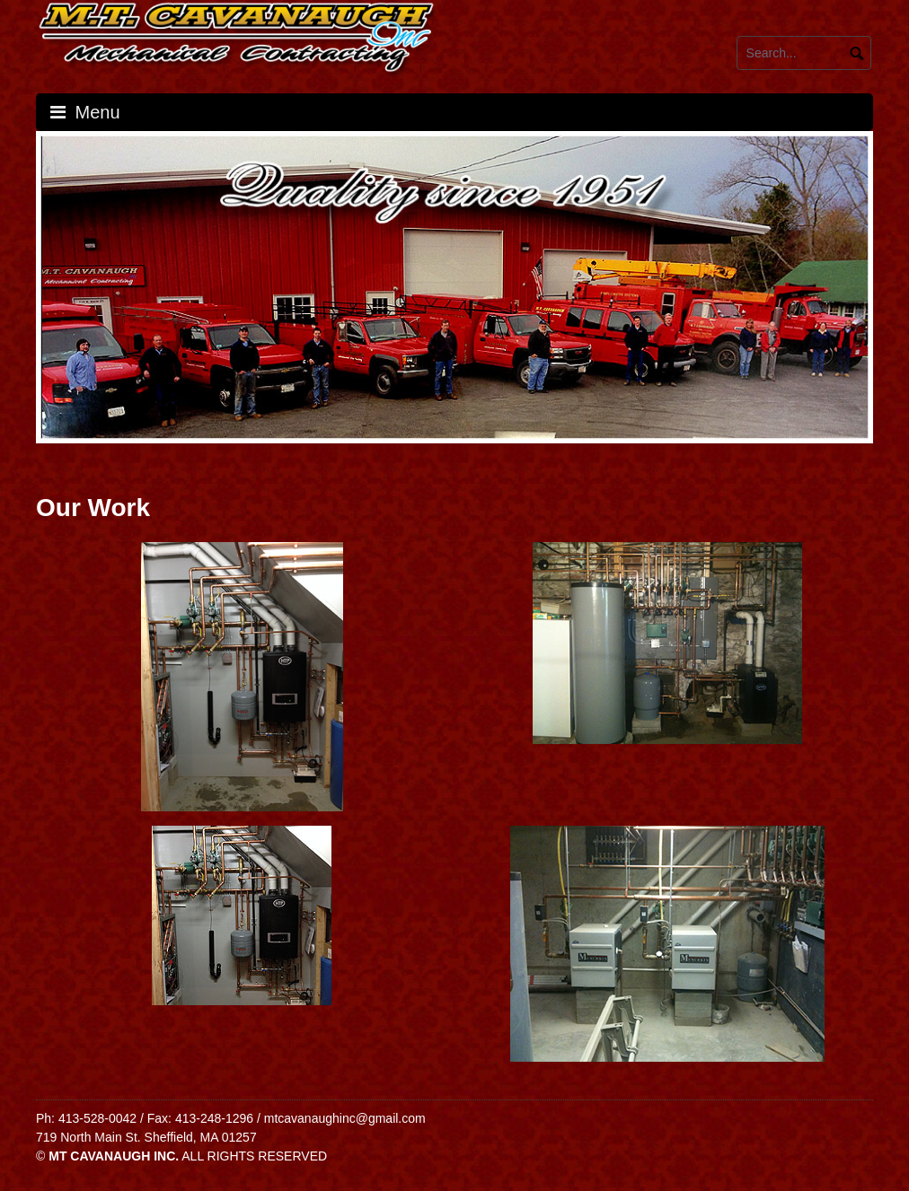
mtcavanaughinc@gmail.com (345, 1118)
